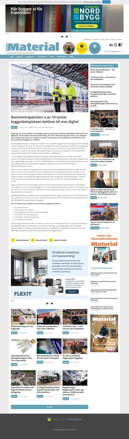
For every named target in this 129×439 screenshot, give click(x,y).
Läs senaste (95, 39)
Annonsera (87, 39)
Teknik (52, 57)
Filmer (107, 39)
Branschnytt (30, 57)
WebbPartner (73, 429)
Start (12, 57)
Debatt (71, 57)
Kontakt (119, 39)
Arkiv (102, 39)
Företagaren (61, 57)
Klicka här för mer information (92, 2)
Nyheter (20, 57)
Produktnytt (42, 57)
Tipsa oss (113, 39)
